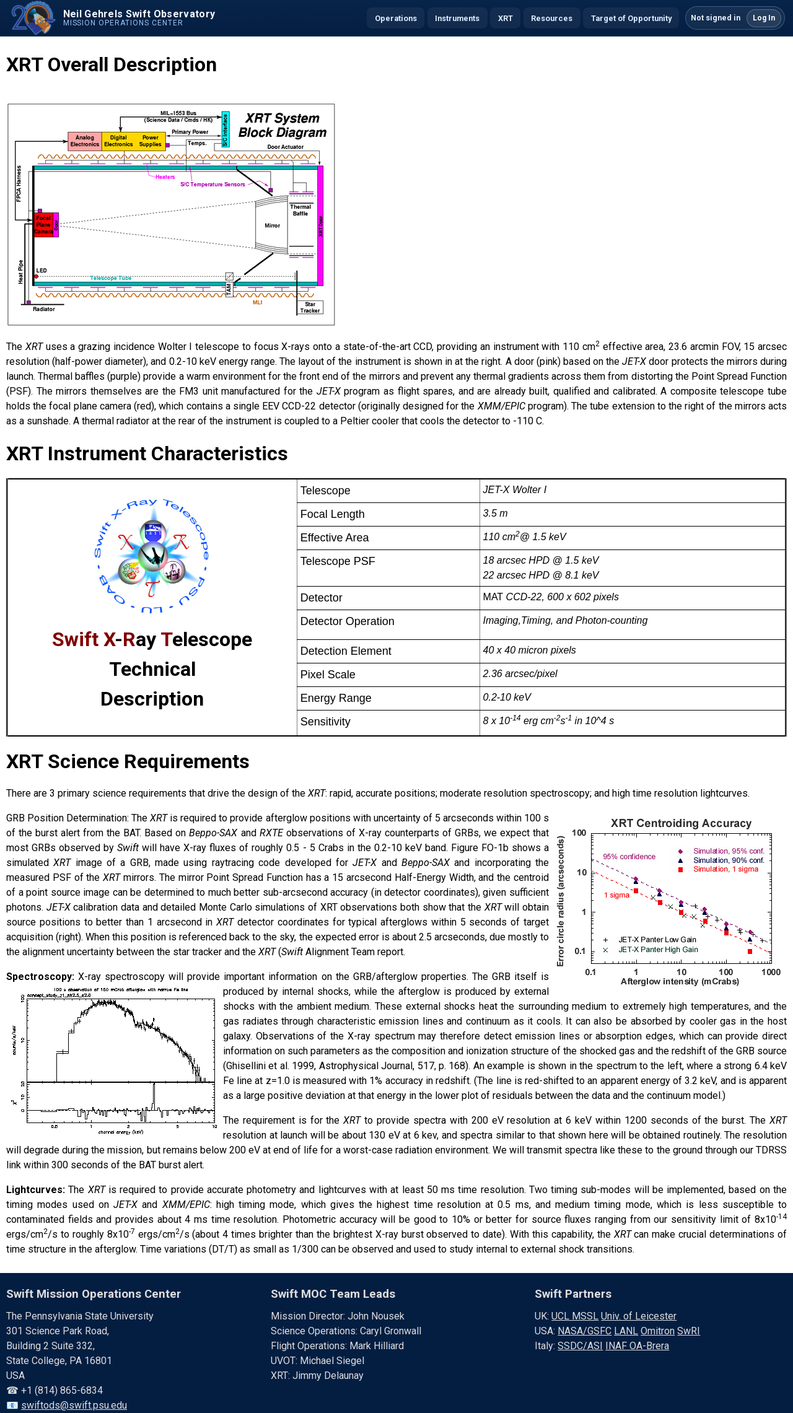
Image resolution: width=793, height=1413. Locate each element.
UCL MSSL (574, 1316)
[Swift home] (111, 18)
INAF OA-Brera (637, 1346)
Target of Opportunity (631, 18)
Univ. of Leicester (639, 1316)
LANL (626, 1331)
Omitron (658, 1331)
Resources (551, 18)
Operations (396, 18)
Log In (764, 18)
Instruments (457, 18)
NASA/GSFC (584, 1331)
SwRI (688, 1331)
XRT (505, 18)
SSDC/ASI (580, 1346)
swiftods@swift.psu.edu (74, 1405)
